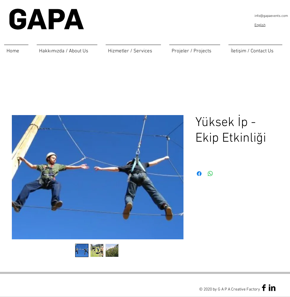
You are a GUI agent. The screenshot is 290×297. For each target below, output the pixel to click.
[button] (133, 49)
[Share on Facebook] (199, 173)
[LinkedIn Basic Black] (272, 287)
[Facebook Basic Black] (263, 287)
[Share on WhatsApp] (210, 173)
